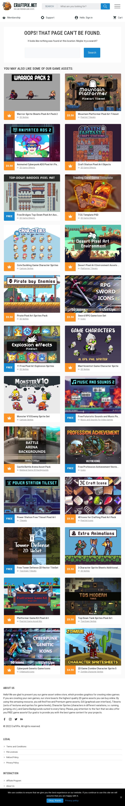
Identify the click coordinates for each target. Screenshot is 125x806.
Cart (118, 17)
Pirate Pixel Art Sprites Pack (32, 315)
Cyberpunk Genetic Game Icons (33, 668)
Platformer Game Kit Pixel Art (33, 618)
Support (47, 17)
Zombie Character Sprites (92, 672)
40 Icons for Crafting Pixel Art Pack (97, 517)
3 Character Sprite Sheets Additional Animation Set (98, 567)
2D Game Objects (27, 168)
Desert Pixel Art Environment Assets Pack (98, 265)
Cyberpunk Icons (27, 672)
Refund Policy (12, 757)
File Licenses (12, 752)
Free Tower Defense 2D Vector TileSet (37, 567)
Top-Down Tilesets (28, 571)
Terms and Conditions (16, 746)
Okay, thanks (55, 800)
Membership (11, 17)
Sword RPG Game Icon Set (92, 315)
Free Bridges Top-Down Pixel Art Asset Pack (37, 215)
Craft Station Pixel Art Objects (94, 164)
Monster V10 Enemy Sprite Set (33, 416)
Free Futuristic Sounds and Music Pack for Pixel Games (98, 416)
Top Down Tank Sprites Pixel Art (95, 618)
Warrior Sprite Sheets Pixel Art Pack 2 (37, 114)
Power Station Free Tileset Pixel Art (36, 517)
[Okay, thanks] (121, 797)
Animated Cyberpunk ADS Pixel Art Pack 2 (37, 164)
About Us (10, 786)
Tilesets (23, 520)
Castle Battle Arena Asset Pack (33, 467)
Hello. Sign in (84, 17)
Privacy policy (71, 800)
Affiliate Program (13, 781)
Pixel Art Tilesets (88, 117)
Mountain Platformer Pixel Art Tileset (98, 114)
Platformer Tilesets (89, 268)
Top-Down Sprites (88, 621)
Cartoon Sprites (26, 268)
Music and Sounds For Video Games (97, 420)
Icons (83, 319)
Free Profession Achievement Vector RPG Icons (98, 467)
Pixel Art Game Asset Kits (31, 621)
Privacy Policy (12, 763)
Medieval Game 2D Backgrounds (34, 470)
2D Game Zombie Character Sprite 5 (97, 668)
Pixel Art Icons (87, 520)
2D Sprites (24, 117)
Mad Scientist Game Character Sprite (98, 366)
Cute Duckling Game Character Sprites (37, 265)
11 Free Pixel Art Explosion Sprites (35, 366)
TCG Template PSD (88, 215)
